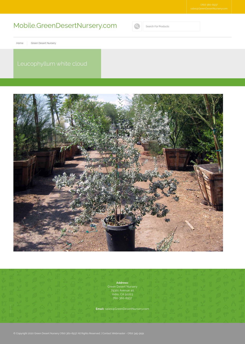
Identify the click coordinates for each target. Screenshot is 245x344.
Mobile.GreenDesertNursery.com (65, 25)
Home (19, 43)
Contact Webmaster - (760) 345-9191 (123, 333)
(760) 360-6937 (209, 4)
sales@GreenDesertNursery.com (209, 8)
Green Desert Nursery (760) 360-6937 (55, 333)
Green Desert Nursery (43, 43)
